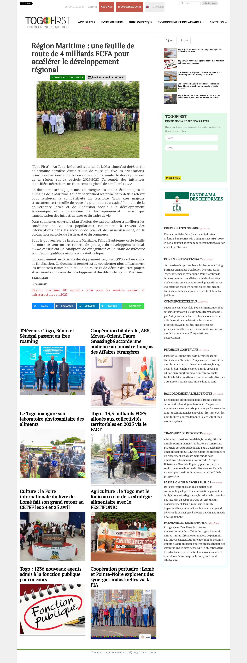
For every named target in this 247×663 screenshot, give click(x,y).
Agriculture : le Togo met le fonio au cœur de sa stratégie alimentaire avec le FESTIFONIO (121, 499)
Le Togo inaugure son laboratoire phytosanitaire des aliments (52, 418)
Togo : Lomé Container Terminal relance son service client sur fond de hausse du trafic (199, 96)
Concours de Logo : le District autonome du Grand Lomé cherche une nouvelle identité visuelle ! (198, 86)
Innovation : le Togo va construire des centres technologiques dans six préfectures (200, 73)
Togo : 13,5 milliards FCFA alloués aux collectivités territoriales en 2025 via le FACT (118, 421)
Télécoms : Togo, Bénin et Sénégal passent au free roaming (47, 335)
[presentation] (193, 161)
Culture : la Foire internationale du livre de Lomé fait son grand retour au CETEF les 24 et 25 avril (52, 499)
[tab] (169, 40)
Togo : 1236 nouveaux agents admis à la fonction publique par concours (50, 574)
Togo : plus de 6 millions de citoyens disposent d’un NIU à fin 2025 (200, 50)
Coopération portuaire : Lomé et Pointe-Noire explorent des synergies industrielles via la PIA (122, 577)
